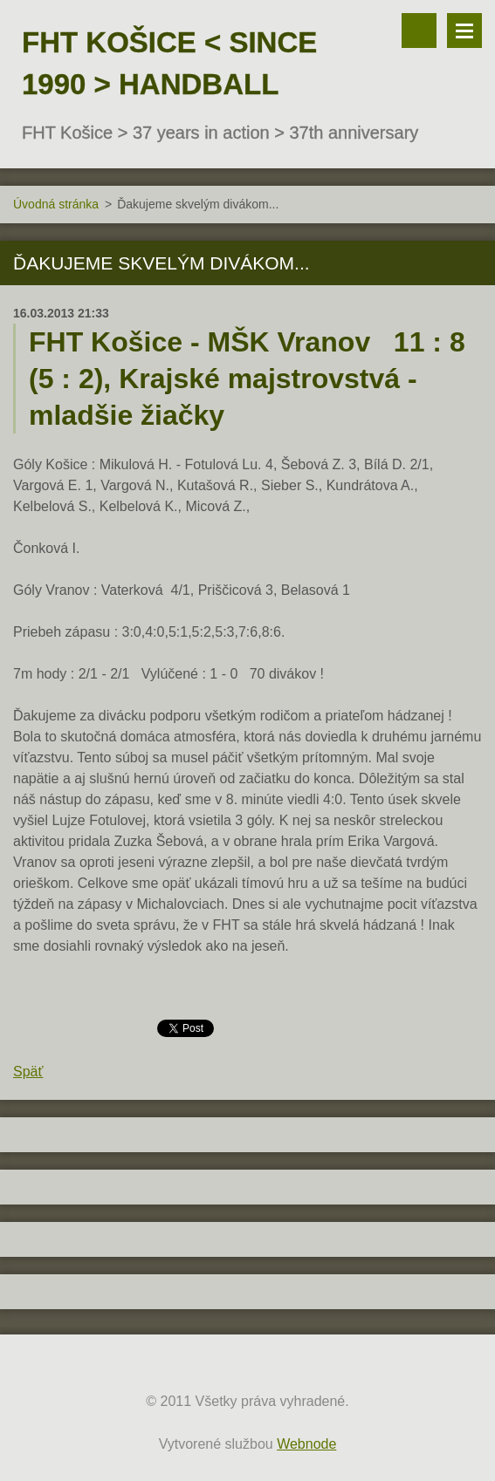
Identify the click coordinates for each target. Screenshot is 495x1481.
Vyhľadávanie (419, 30)
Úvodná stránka (56, 204)
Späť (28, 1071)
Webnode (306, 1444)
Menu (464, 30)
